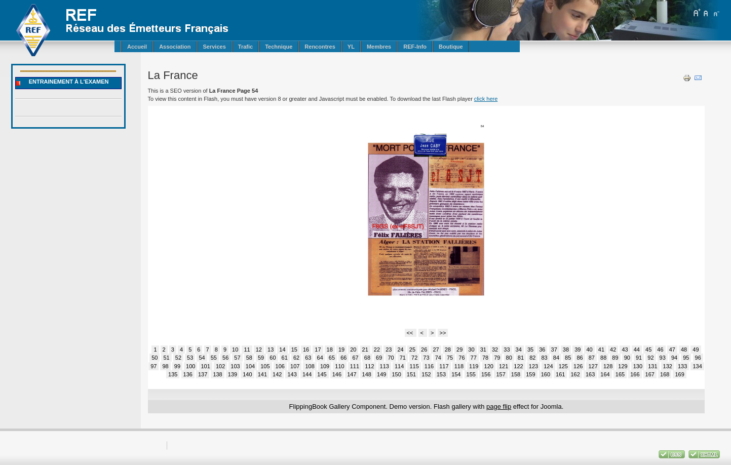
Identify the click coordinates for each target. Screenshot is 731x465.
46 (660, 349)
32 (495, 349)
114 (399, 366)
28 (448, 349)
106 (280, 366)
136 (188, 374)
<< (411, 333)
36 (542, 349)
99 (177, 366)
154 (455, 374)
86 (579, 358)
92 (650, 358)
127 (592, 366)
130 (637, 366)
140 (247, 374)
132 (667, 366)
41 (601, 349)
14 (282, 349)
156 (485, 374)
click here (485, 99)
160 (545, 374)
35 (530, 349)
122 (518, 366)
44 (637, 349)
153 (441, 374)
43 (625, 349)
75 (450, 358)
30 (471, 349)
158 (515, 374)
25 (412, 349)
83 (544, 358)
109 (324, 366)
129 (622, 366)
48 (684, 349)
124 (548, 366)
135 (172, 374)
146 (336, 374)
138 (217, 374)
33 (507, 349)
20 (353, 349)
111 (354, 366)
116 (429, 366)
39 (577, 349)
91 (639, 358)
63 (308, 358)
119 (473, 366)
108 (309, 366)
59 (261, 358)
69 (379, 358)
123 (533, 366)
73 (426, 358)
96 (698, 358)
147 (351, 374)
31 (483, 349)
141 (262, 374)
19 (341, 349)
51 (166, 358)
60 (273, 358)
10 (235, 349)
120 (488, 366)
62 (296, 358)
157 (500, 374)
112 (369, 366)
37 (554, 349)
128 (607, 366)
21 (365, 349)
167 (650, 374)
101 (205, 366)
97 (153, 366)
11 (247, 349)
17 (318, 349)
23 (389, 349)
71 (403, 358)
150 (396, 374)
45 (648, 349)
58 (249, 358)
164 (604, 374)
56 (225, 358)
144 (307, 374)
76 (461, 358)
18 (330, 349)
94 (674, 358)
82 (532, 358)
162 (575, 374)
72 (414, 358)
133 (682, 366)
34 (519, 349)
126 (578, 366)
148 (366, 374)
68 (367, 358)
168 (664, 374)
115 (413, 366)
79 (497, 358)
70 (391, 358)
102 (220, 366)
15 (294, 349)
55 (214, 358)
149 (381, 374)
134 (697, 366)
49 (695, 349)
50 (154, 358)
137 (202, 374)
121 (503, 366)
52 (178, 358)
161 (560, 374)
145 (321, 374)
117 (443, 366)
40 (589, 349)
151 (411, 374)
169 (679, 374)
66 (343, 358)
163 (590, 374)
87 (592, 358)
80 (509, 358)
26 (424, 349)
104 (250, 366)
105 (265, 366)
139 (232, 374)
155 (471, 374)
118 (459, 366)
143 (291, 374)
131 (652, 366)
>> (443, 333)
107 (294, 366)
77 (474, 358)
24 (400, 349)
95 (686, 358)
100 (190, 366)
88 (603, 358)
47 (672, 349)
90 (627, 358)
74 (438, 358)
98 (165, 366)
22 (377, 349)
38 (566, 349)
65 (332, 358)
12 (259, 349)
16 (306, 349)
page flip (498, 406)
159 (530, 374)
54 (202, 358)
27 (436, 349)
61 (285, 358)
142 (277, 374)
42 (613, 349)
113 (384, 366)
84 (556, 358)
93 (663, 358)
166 (634, 374)
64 (320, 358)
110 (339, 366)
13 (270, 349)
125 (563, 366)
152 (426, 374)
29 (459, 349)
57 (237, 358)
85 (568, 358)
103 (235, 366)
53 (190, 358)
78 (485, 358)
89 (615, 358)
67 (355, 358)
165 (620, 374)
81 (521, 358)
